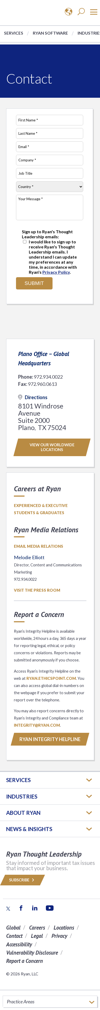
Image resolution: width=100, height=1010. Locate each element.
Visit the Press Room (37, 590)
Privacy (59, 935)
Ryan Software (50, 32)
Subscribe (22, 880)
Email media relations (38, 546)
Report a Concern (24, 960)
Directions (32, 397)
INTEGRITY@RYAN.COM (37, 725)
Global (13, 927)
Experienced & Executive (41, 505)
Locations (64, 927)
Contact (14, 935)
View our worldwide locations (52, 447)
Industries (21, 796)
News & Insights (29, 829)
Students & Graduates (39, 512)
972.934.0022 (48, 377)
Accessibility (19, 944)
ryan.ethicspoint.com (51, 678)
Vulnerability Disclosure (32, 952)
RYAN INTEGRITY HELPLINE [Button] (50, 739)
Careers (37, 927)
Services (13, 32)
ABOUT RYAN (23, 812)
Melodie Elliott (29, 557)
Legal (37, 935)
